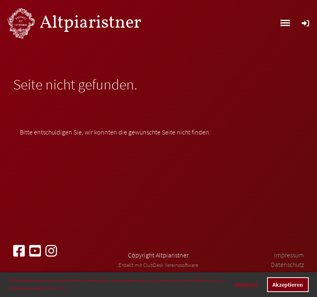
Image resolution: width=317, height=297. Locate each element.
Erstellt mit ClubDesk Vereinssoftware (158, 265)
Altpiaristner (90, 23)
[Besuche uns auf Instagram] (51, 251)
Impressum (289, 255)
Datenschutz (287, 264)
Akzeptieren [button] (287, 284)
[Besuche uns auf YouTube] (35, 251)
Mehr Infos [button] (57, 288)
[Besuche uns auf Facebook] (19, 251)
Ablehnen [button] (246, 284)
